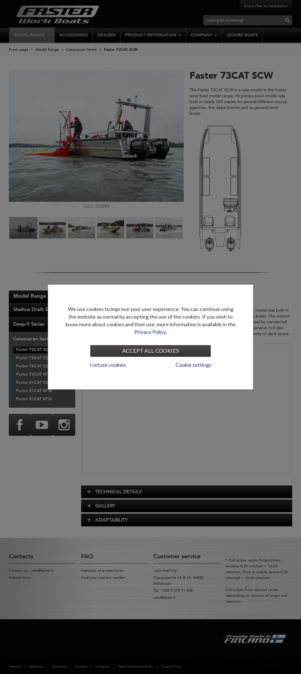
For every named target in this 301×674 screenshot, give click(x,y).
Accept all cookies (150, 350)
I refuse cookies (108, 365)
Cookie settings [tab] (193, 365)
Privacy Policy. (150, 332)
